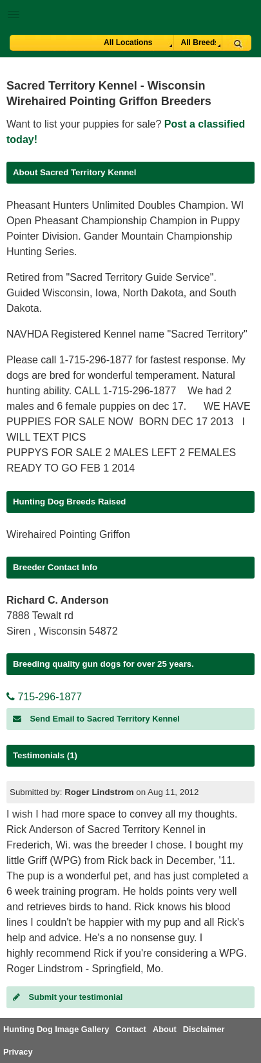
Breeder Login (246, 16)
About (165, 1029)
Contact (130, 1029)
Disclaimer (204, 1029)
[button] (130, 12)
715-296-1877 (44, 696)
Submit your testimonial (67, 997)
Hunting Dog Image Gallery (56, 1029)
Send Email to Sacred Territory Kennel (96, 718)
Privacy (18, 1052)
